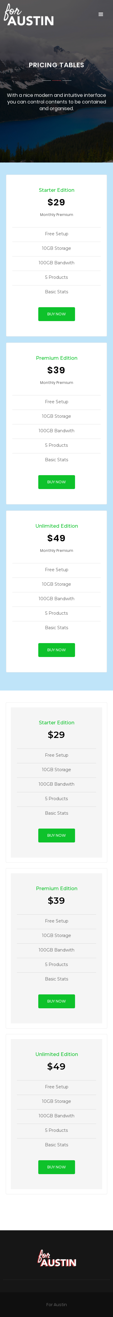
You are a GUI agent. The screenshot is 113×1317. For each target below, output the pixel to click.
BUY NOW (56, 314)
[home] (46, 14)
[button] (101, 14)
